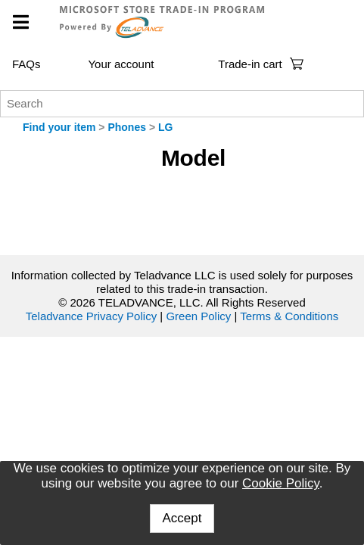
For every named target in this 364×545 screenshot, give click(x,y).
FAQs (26, 64)
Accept (182, 518)
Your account (121, 64)
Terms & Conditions (289, 316)
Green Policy (198, 316)
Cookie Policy (280, 483)
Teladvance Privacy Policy (91, 316)
